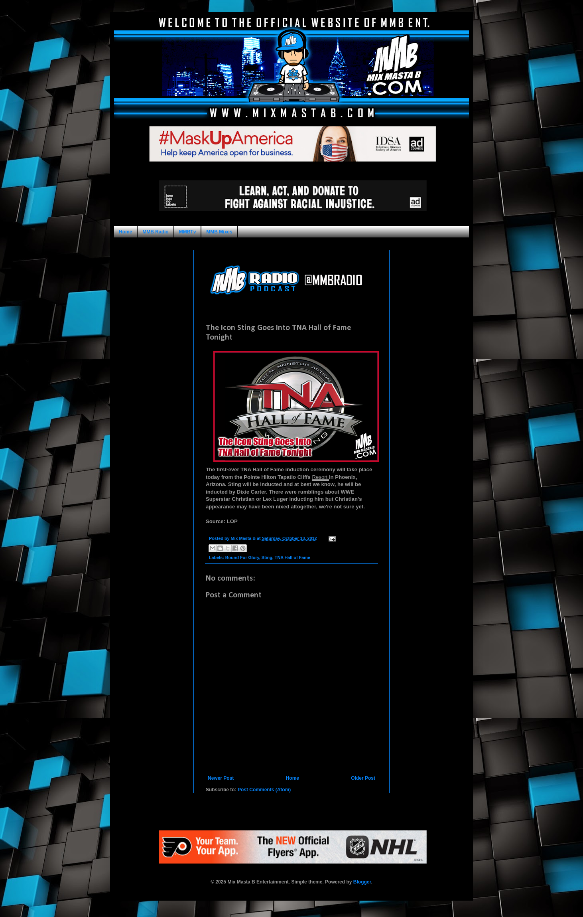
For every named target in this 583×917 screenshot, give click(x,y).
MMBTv (187, 232)
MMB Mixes (219, 232)
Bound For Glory (242, 557)
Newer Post (221, 778)
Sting (267, 557)
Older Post (363, 778)
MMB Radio (155, 232)
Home (125, 232)
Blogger (362, 882)
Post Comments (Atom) (264, 789)
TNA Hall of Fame (292, 557)
